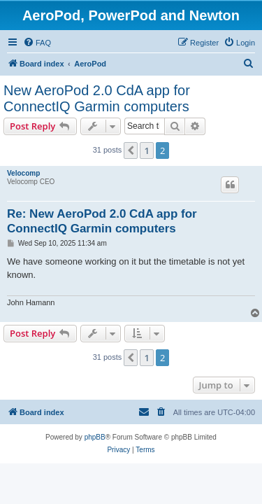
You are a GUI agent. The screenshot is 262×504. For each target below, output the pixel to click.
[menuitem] (37, 42)
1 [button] (146, 150)
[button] (131, 150)
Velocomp (23, 173)
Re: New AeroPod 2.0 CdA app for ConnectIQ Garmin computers (102, 221)
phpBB (95, 437)
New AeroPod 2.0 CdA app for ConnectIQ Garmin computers (96, 98)
